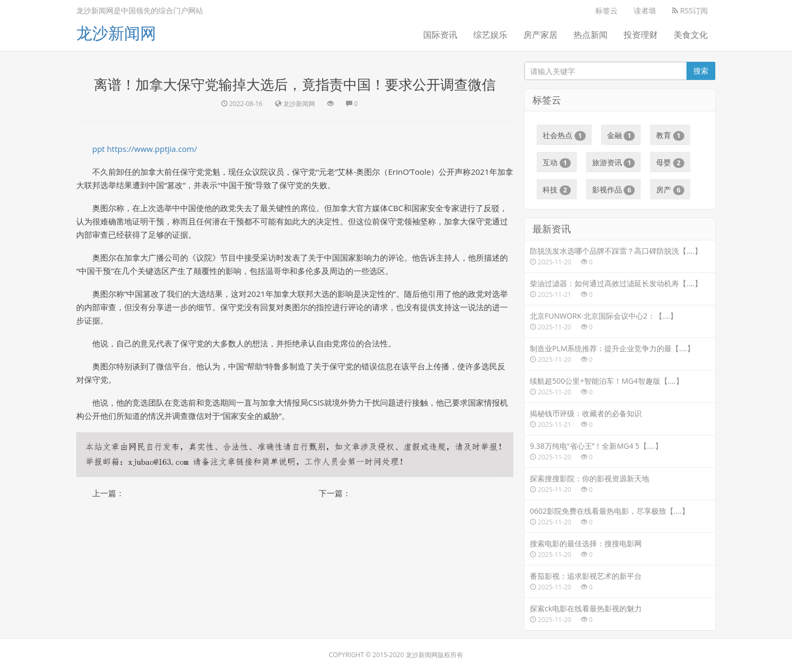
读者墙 (645, 10)
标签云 (606, 10)
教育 (670, 135)
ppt (98, 148)
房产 (670, 189)
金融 (621, 135)
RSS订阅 (690, 10)
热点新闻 (590, 35)
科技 (557, 189)
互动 (557, 162)
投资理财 (641, 35)
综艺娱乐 (490, 35)
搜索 (700, 71)
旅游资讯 (613, 162)
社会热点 (564, 135)
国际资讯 (440, 35)
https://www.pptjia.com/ (152, 148)
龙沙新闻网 (116, 33)
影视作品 (613, 189)
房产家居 (540, 35)
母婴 (670, 162)
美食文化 (691, 35)
